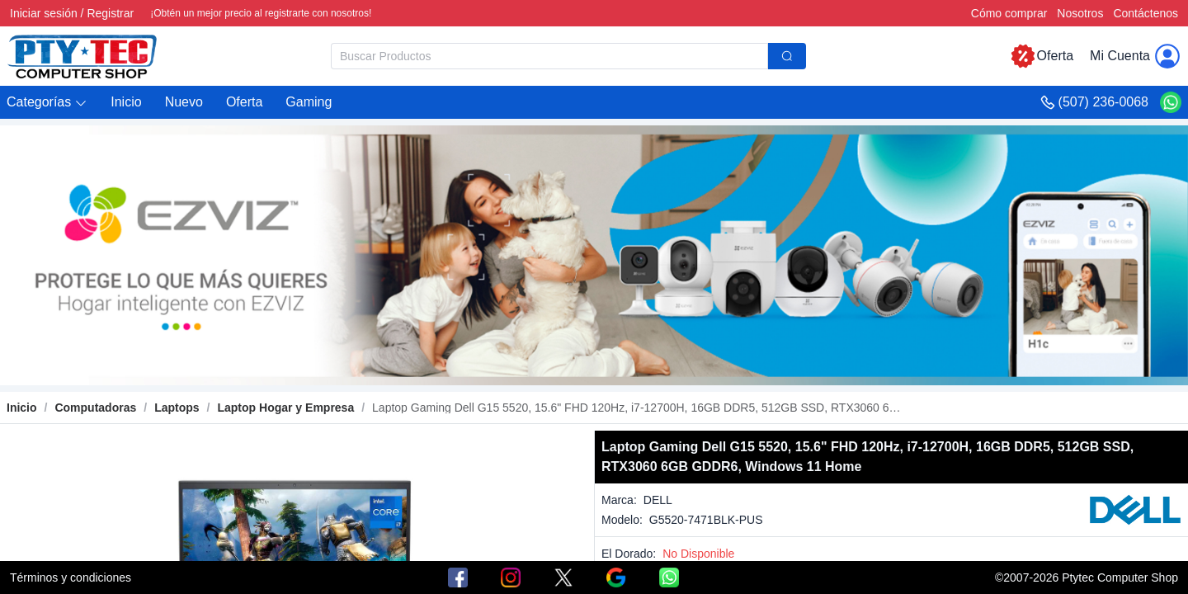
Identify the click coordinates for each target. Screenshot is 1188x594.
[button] (47, 102)
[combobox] (568, 56)
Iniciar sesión (44, 13)
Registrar (110, 13)
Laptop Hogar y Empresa (285, 407)
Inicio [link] (22, 407)
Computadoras (95, 407)
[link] (95, 407)
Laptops (176, 407)
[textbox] (549, 56)
